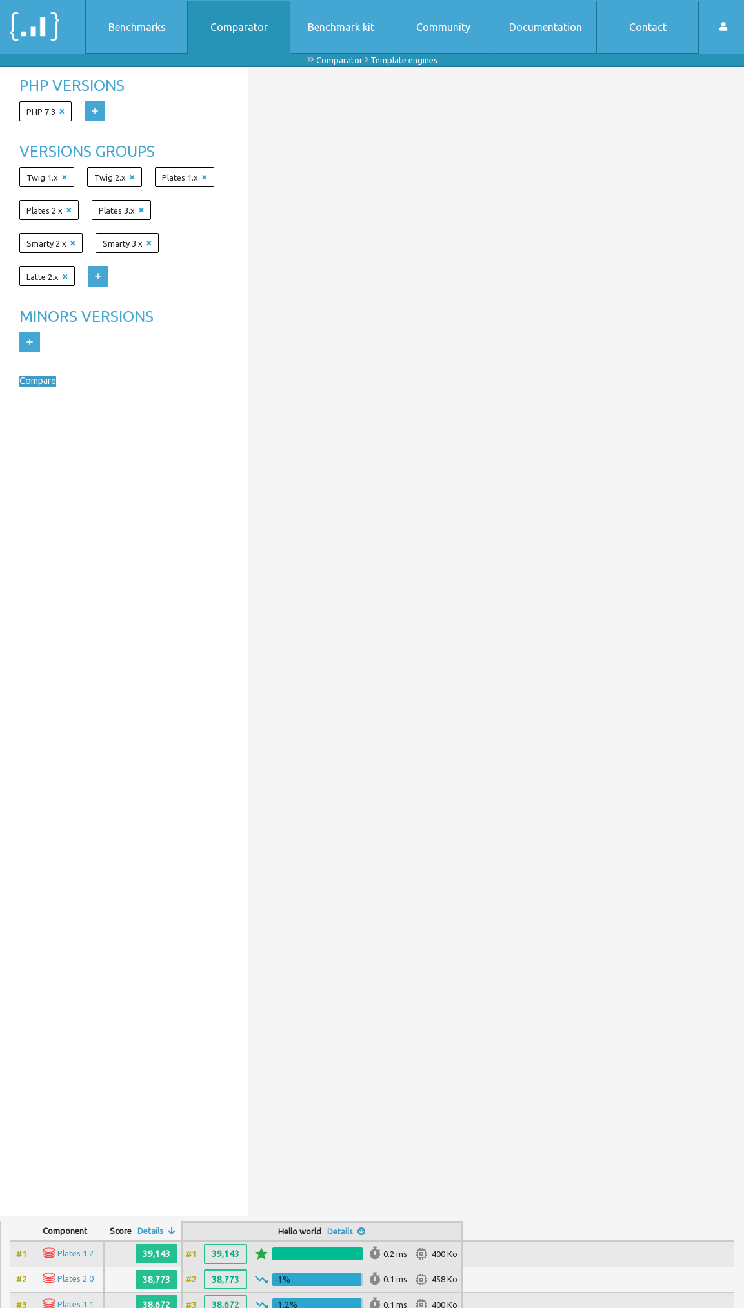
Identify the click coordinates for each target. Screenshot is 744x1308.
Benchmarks (137, 27)
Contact (648, 27)
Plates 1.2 (75, 1253)
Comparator (239, 27)
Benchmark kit (341, 27)
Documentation (545, 27)
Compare (40, 381)
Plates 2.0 (75, 1278)
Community (443, 27)
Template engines (403, 60)
